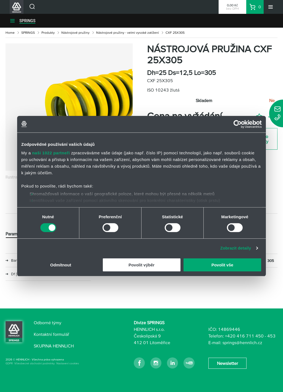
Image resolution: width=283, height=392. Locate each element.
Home (10, 32)
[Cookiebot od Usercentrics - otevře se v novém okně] (237, 124)
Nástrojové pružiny (75, 32)
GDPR (9, 363)
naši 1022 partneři (51, 152)
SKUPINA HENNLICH (54, 345)
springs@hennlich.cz (242, 342)
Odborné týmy (47, 322)
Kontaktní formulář (51, 334)
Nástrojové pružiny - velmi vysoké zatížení (127, 32)
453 (271, 335)
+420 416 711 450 (244, 335)
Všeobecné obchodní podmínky (34, 363)
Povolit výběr (141, 265)
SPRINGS (27, 21)
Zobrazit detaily (235, 248)
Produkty (48, 32)
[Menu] (270, 7)
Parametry (15, 233)
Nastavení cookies (67, 363)
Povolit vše (222, 265)
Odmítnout (60, 265)
